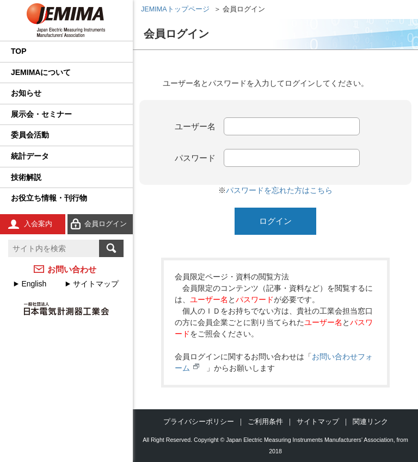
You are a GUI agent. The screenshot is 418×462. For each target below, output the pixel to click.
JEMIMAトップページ (175, 9)
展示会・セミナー (41, 114)
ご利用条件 (265, 421)
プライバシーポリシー (198, 421)
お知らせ (26, 93)
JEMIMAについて (41, 72)
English (33, 283)
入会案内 (38, 224)
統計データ (30, 156)
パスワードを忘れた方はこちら (279, 190)
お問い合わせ (71, 269)
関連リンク (370, 421)
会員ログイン (105, 224)
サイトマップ (96, 283)
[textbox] (53, 248)
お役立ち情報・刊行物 (49, 197)
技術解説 (26, 177)
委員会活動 (30, 134)
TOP (19, 51)
